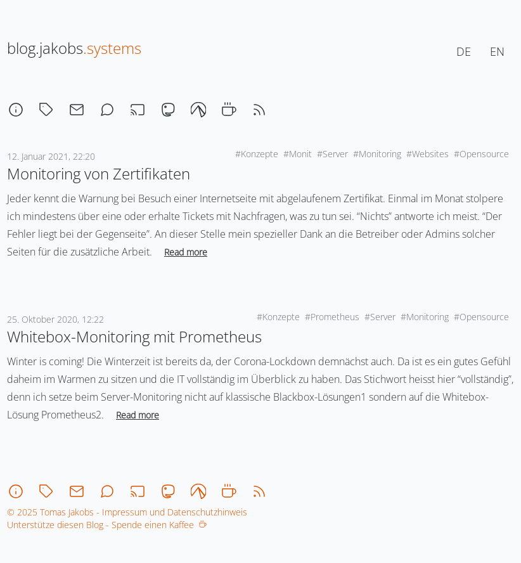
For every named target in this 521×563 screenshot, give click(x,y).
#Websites (427, 154)
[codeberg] (198, 109)
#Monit (297, 154)
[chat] (107, 109)
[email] (76, 109)
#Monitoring (377, 154)
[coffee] (229, 109)
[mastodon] (168, 109)
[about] (16, 109)
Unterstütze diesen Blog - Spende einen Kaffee (107, 525)
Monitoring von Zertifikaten (98, 173)
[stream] (137, 109)
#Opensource (481, 154)
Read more (185, 252)
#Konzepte (256, 154)
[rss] (259, 109)
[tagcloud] (46, 109)
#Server (332, 154)
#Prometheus (332, 317)
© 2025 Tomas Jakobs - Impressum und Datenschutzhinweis (127, 512)
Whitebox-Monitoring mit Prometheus (134, 336)
